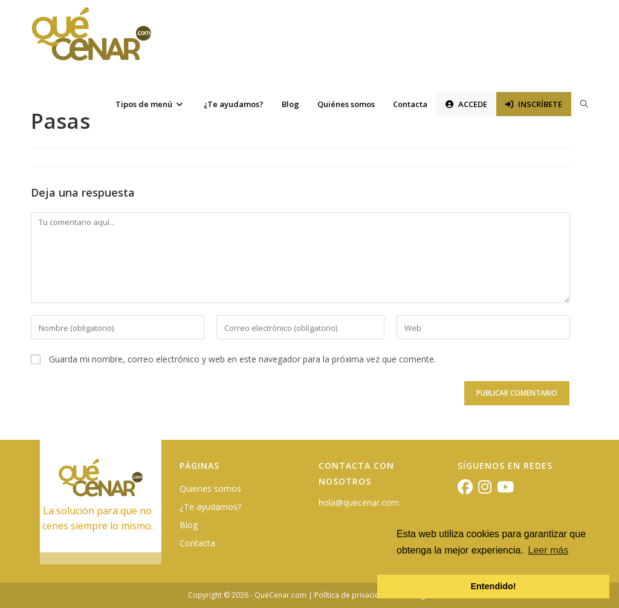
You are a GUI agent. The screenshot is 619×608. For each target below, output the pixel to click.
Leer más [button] (548, 550)
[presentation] (113, 402)
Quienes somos (210, 488)
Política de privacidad (351, 595)
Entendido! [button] (493, 586)
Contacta (197, 543)
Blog (189, 525)
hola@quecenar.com (359, 502)
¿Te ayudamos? (210, 506)
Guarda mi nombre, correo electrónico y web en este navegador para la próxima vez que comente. (242, 359)
